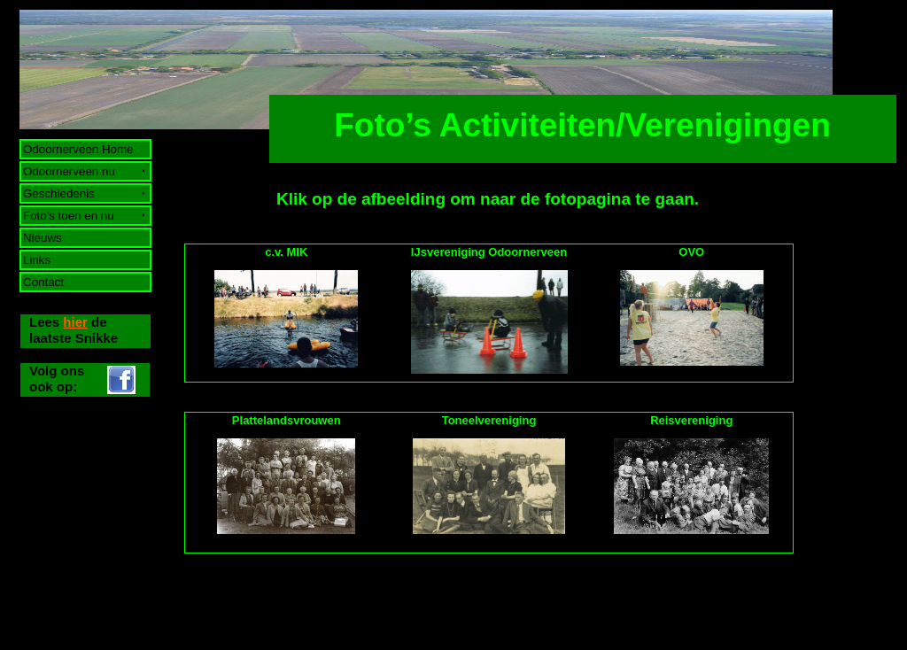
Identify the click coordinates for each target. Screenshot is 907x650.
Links (37, 260)
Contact (44, 282)
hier (75, 321)
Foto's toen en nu (69, 215)
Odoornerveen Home (78, 149)
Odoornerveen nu (69, 171)
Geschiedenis (59, 193)
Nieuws (43, 237)
